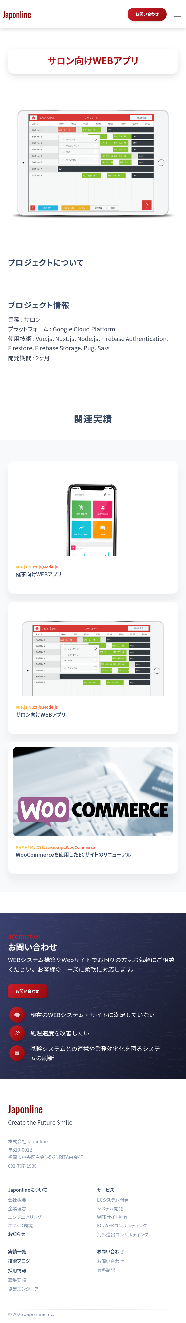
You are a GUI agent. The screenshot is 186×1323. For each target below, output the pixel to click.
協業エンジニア (23, 1288)
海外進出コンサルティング (122, 1234)
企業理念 (17, 1208)
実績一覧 (17, 1251)
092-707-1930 (22, 1166)
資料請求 (106, 1269)
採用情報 (17, 1270)
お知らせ (16, 1234)
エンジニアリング (24, 1217)
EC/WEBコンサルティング (122, 1225)
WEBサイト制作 (112, 1217)
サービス (105, 1189)
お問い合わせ (147, 14)
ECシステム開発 (112, 1199)
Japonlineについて (27, 1189)
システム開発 (110, 1208)
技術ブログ (19, 1261)
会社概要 (17, 1199)
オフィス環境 (20, 1225)
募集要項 (17, 1280)
